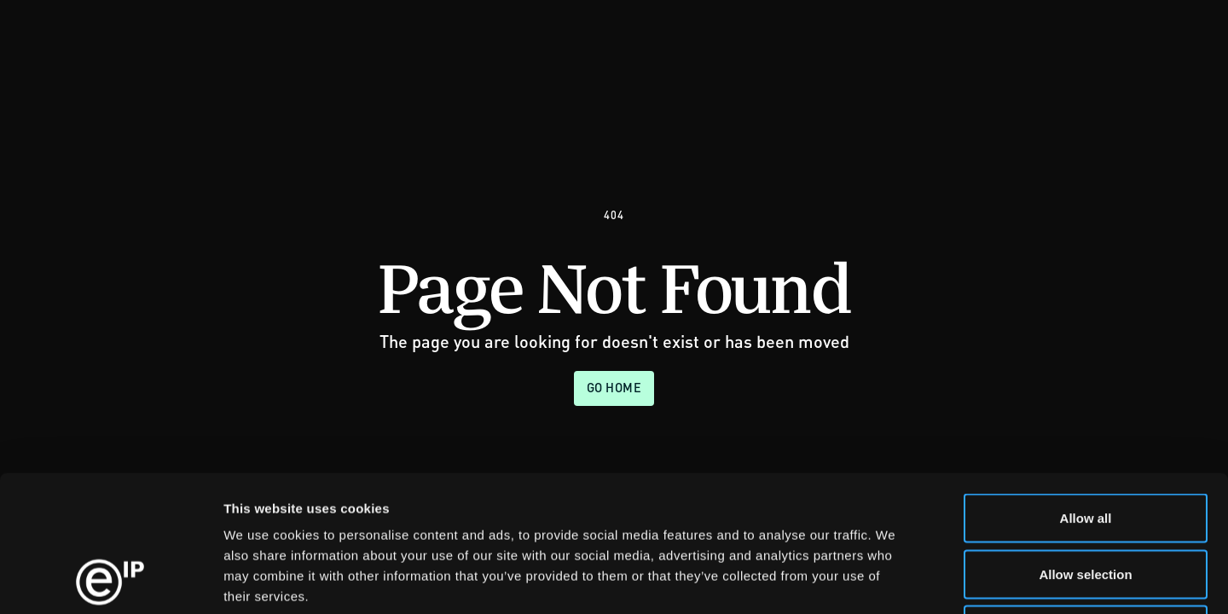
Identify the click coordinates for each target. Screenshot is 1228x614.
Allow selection (1085, 446)
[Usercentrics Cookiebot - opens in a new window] (110, 581)
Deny (1086, 502)
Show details (895, 580)
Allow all (1086, 390)
